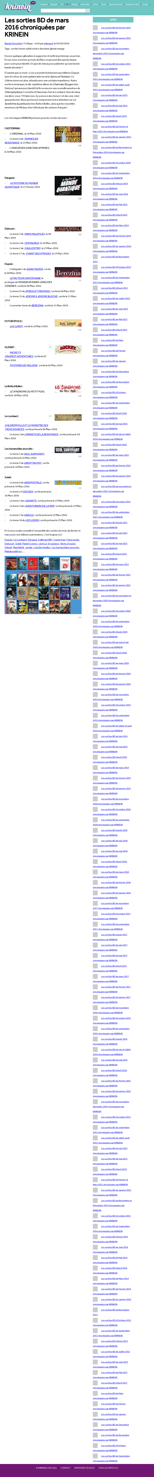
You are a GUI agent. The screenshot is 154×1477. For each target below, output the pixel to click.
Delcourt (9, 543)
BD (67, 4)
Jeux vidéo (85, 4)
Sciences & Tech (132, 4)
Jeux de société (115, 4)
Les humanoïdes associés (65, 547)
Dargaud (32, 539)
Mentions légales (84, 1467)
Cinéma (44, 4)
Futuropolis (73, 539)
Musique (54, 4)
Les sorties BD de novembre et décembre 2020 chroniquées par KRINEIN (112, 600)
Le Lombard (20, 539)
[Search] (63, 11)
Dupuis (8, 539)
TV (61, 4)
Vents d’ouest (67, 543)
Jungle (28, 547)
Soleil (18, 543)
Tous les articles (108, 1467)
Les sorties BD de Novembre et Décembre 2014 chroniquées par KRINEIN (112, 152)
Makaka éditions (13, 551)
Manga (74, 4)
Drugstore (53, 543)
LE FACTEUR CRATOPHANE (25, 278)
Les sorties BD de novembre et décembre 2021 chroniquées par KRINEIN (112, 491)
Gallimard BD (45, 539)
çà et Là (43, 543)
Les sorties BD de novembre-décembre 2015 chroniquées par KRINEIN (111, 53)
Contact (66, 1467)
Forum (145, 4)
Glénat (8, 547)
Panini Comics (29, 543)
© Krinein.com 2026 (46, 1467)
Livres (95, 4)
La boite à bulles (41, 547)
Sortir (103, 4)
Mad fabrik (18, 547)
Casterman (59, 539)
